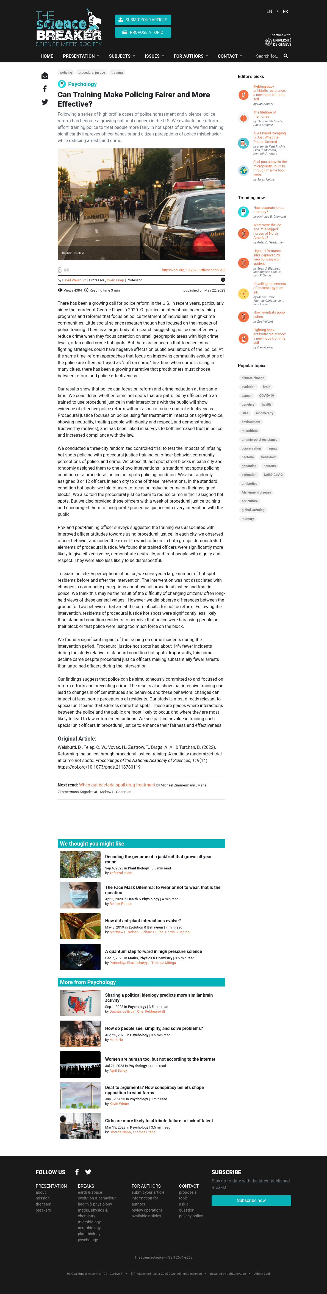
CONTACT (228, 56)
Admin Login (262, 1274)
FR (285, 11)
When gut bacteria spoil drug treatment (117, 785)
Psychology (82, 84)
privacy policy (191, 1216)
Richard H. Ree (151, 932)
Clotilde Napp (120, 1132)
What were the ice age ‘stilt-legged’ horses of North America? (267, 231)
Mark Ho (116, 1040)
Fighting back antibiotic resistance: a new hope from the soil (269, 92)
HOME (47, 56)
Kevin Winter (119, 1104)
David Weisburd (74, 280)
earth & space (90, 1192)
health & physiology (95, 1204)
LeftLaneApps (236, 1274)
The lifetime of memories (264, 114)
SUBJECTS (120, 56)
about (41, 1192)
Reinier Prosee (121, 904)
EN (269, 11)
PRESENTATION (79, 56)
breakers (43, 1210)
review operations (147, 1210)
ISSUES (153, 56)
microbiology (89, 1222)
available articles (146, 1216)
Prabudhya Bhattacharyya (129, 963)
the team (43, 1204)
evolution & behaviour (97, 1198)
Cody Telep (115, 280)
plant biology (89, 1234)
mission (43, 1198)
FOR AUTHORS (189, 56)
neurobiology (89, 1228)
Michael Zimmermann (178, 785)
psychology (88, 1239)
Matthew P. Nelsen (124, 932)
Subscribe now (251, 1200)
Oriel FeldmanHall (151, 1011)
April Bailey (118, 1070)
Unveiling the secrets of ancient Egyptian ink (269, 288)
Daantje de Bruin (122, 1011)
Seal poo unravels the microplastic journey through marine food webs (270, 168)
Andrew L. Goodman (115, 792)
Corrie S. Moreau (178, 932)
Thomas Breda (143, 1132)
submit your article (148, 1192)
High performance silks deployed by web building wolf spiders (267, 257)
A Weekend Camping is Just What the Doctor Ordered (269, 137)
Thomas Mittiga (163, 963)
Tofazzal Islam (121, 873)
